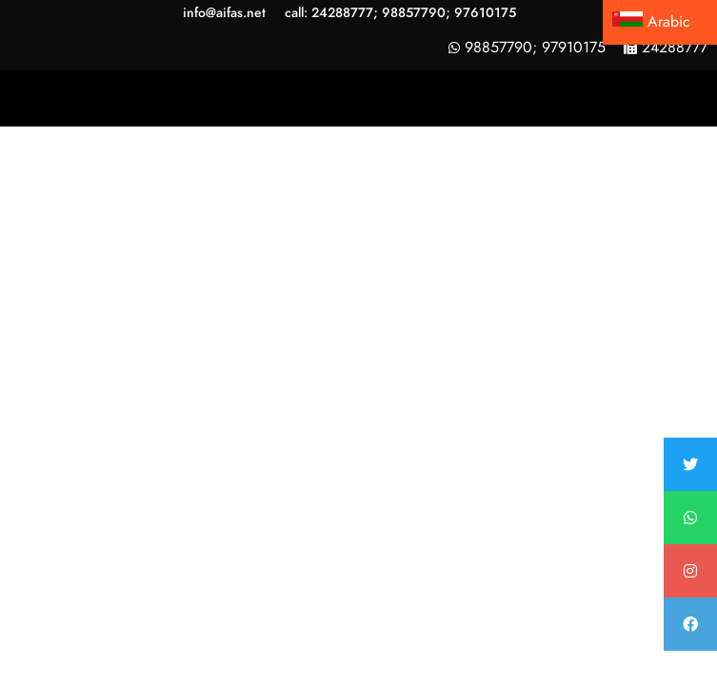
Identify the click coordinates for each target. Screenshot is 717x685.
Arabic (651, 21)
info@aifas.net (224, 13)
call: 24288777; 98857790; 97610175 (400, 13)
